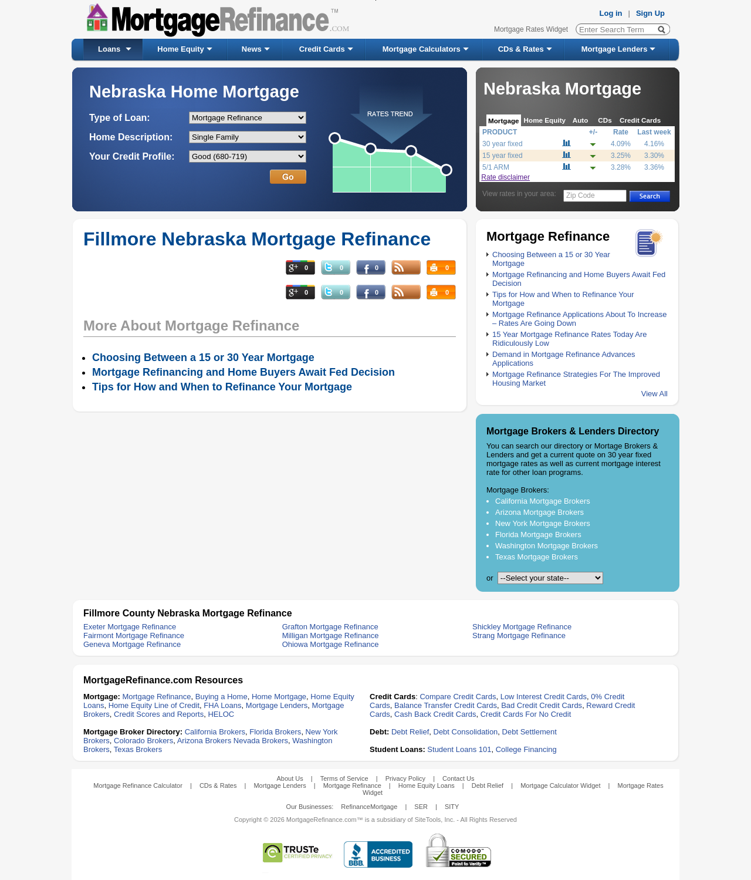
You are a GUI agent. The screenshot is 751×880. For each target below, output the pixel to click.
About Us (289, 778)
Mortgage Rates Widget (531, 29)
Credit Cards (322, 49)
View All (654, 393)
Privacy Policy (405, 778)
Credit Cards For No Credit (526, 714)
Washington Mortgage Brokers (546, 545)
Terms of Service (344, 778)
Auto (580, 120)
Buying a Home (221, 696)
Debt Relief (410, 731)
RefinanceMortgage (369, 806)
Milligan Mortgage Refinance (330, 635)
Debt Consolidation (466, 731)
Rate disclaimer (505, 177)
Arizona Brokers (204, 740)
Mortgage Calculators (422, 49)
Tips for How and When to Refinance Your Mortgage (222, 387)
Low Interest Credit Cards (543, 696)
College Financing (526, 749)
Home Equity (180, 49)
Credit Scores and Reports (159, 714)
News (252, 49)
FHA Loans (222, 705)
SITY (452, 806)
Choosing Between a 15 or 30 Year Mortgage (203, 357)
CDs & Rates (521, 49)
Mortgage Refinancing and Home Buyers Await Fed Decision (243, 372)
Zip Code (580, 195)
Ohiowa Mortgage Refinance (330, 644)
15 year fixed (502, 155)
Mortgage (503, 120)
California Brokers (215, 731)
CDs (604, 120)
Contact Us (458, 778)
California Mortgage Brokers (542, 501)
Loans (109, 49)
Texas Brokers (138, 749)
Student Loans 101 (459, 749)
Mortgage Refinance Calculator (137, 785)
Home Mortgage (279, 696)
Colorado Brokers (143, 740)
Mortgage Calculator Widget (560, 785)
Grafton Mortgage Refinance (330, 626)
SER (421, 806)
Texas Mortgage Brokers (536, 556)
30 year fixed (502, 144)
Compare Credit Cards (458, 696)
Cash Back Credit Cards (435, 714)
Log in (611, 13)
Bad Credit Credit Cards (541, 705)
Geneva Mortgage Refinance (132, 644)
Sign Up (650, 13)
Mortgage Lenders (614, 49)
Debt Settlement (529, 731)
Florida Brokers (275, 731)
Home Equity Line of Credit (154, 705)
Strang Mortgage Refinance (519, 635)
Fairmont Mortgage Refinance (133, 635)
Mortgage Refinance (156, 696)
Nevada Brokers (261, 740)
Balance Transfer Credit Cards (445, 705)
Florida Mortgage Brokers (538, 534)
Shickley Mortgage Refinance (521, 626)
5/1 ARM (495, 167)
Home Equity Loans (426, 785)
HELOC (221, 714)
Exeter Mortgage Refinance (129, 626)
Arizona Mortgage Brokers (539, 512)
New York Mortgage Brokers (542, 523)
